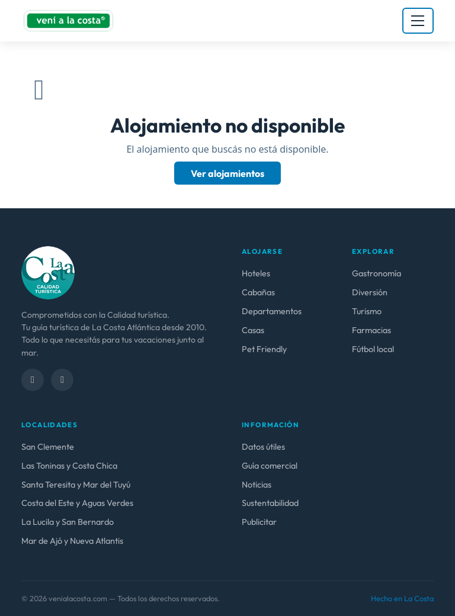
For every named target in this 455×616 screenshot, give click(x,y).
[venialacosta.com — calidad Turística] (48, 272)
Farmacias (371, 330)
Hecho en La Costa (402, 598)
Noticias (256, 484)
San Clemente (47, 446)
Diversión (369, 292)
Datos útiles (263, 446)
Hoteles (256, 273)
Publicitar (259, 522)
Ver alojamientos (227, 173)
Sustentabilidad (270, 503)
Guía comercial (269, 465)
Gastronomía (376, 273)
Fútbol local (373, 349)
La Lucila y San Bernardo (67, 522)
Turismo (367, 311)
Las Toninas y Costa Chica (69, 465)
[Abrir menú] (418, 21)
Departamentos (272, 311)
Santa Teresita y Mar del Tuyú (75, 484)
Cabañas (258, 292)
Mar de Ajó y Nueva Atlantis (72, 541)
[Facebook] (32, 380)
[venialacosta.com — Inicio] (68, 21)
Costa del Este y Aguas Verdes (77, 503)
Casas (253, 330)
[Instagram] (62, 380)
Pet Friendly (264, 349)
